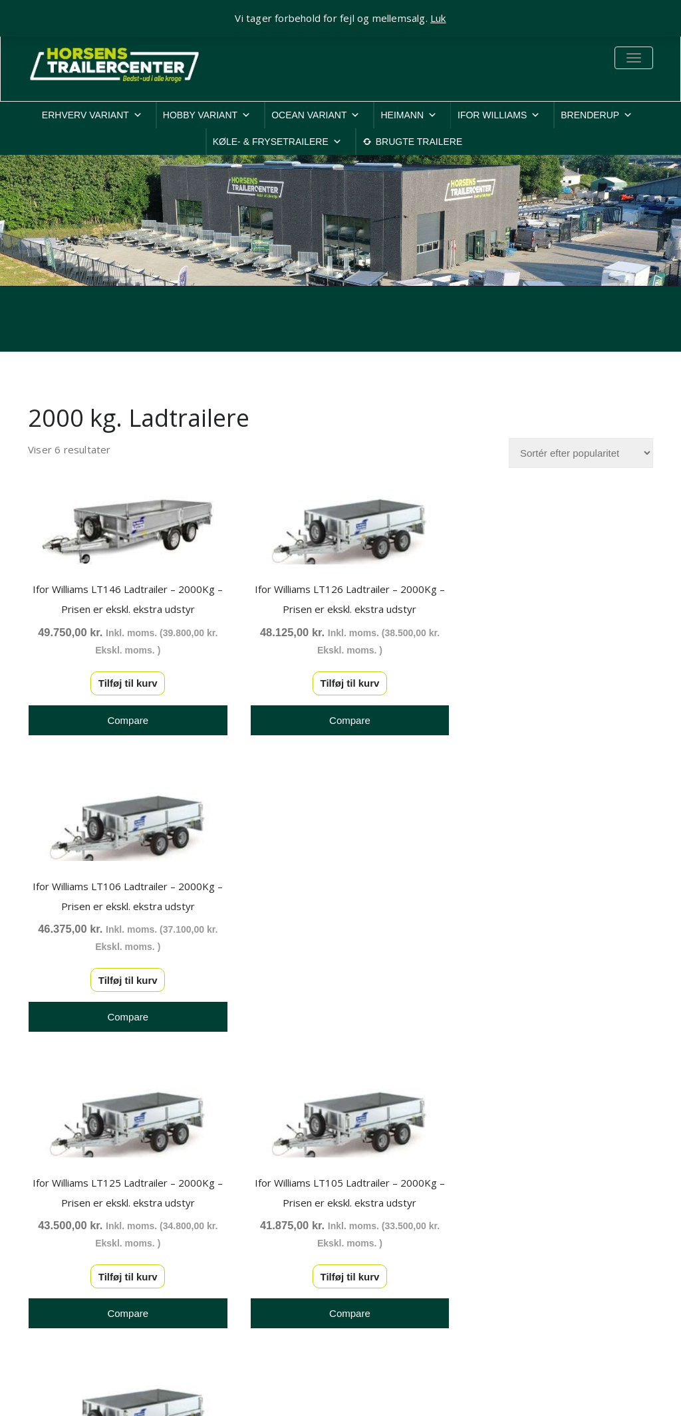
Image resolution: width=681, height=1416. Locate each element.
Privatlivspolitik (544, 1191)
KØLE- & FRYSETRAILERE (277, 141)
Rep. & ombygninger (557, 1294)
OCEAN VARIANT (315, 115)
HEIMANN (408, 115)
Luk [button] (438, 18)
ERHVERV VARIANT (92, 115)
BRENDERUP (596, 115)
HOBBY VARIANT (207, 115)
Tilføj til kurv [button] (124, 680)
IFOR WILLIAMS (499, 115)
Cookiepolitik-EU (549, 1207)
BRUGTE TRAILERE (419, 141)
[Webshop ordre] (581, 453)
